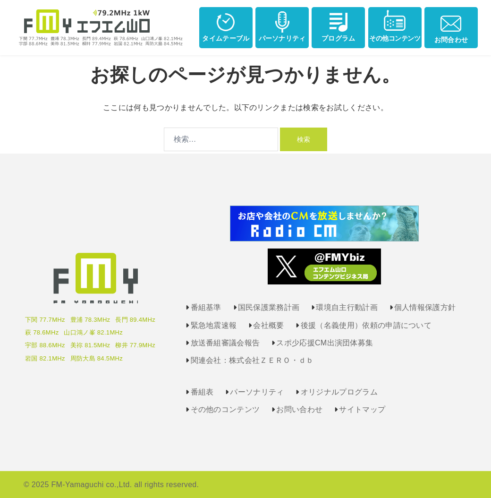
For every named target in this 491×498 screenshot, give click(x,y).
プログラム (339, 25)
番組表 (202, 392)
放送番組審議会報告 (225, 343)
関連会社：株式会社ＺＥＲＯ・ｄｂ (252, 360)
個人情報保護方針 (425, 307)
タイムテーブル (225, 25)
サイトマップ (362, 409)
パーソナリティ (282, 25)
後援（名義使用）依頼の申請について (366, 325)
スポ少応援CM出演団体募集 (324, 343)
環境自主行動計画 (347, 307)
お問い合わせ (299, 409)
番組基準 (206, 307)
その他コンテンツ (394, 25)
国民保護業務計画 (269, 307)
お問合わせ (451, 26)
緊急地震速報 (214, 325)
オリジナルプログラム (339, 392)
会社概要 (268, 325)
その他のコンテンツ (225, 409)
